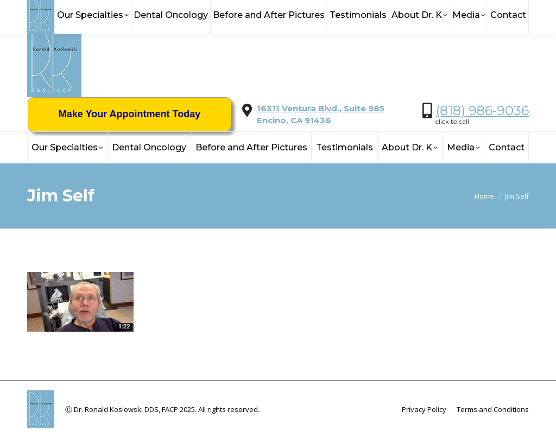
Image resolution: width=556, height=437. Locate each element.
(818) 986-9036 (482, 110)
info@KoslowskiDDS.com (134, 11)
